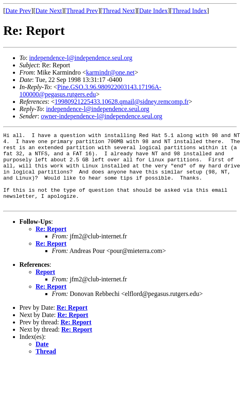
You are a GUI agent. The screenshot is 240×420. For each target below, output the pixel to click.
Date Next (49, 10)
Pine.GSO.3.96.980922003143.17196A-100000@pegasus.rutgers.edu (90, 91)
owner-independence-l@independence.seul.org (101, 116)
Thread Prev (82, 10)
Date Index (153, 10)
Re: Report (51, 243)
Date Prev (18, 10)
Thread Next (118, 10)
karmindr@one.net (110, 72)
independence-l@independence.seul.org (80, 57)
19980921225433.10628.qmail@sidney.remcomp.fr (122, 101)
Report (45, 286)
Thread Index (189, 10)
